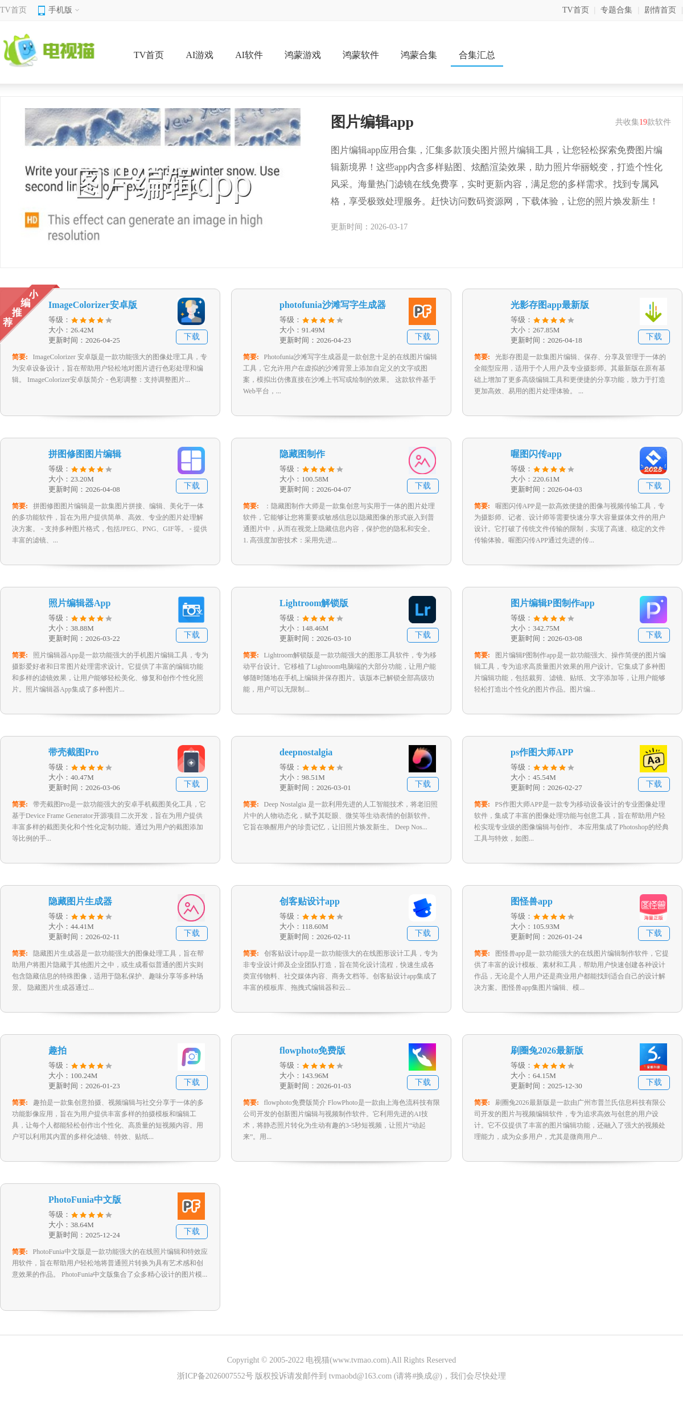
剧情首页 (660, 10)
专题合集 (616, 10)
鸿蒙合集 (419, 55)
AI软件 (249, 55)
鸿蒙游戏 (303, 55)
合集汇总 (477, 55)
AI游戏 (199, 55)
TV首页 (13, 10)
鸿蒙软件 (361, 55)
